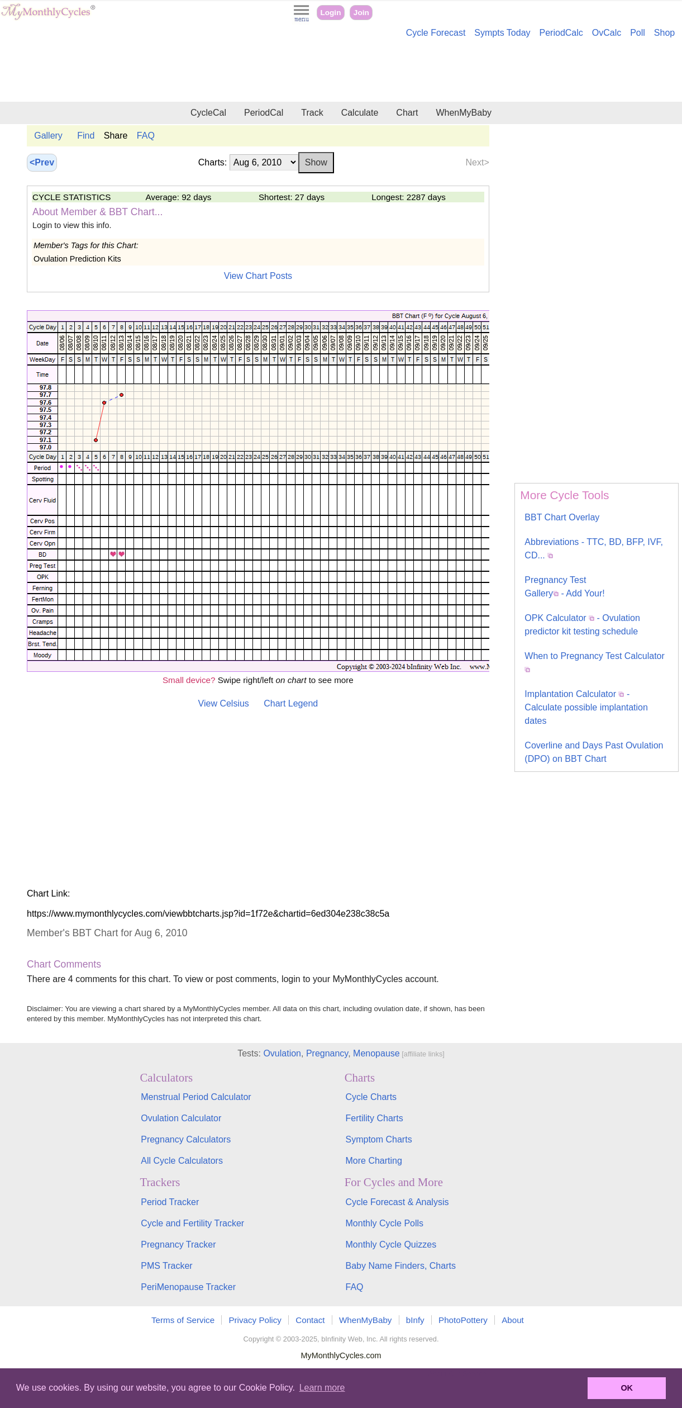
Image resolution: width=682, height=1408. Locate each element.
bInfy (415, 1320)
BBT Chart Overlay (561, 517)
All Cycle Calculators (182, 1160)
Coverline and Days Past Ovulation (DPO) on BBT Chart (593, 752)
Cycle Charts (371, 1097)
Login (330, 12)
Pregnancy (327, 1053)
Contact (310, 1320)
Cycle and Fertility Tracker (192, 1223)
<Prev (42, 162)
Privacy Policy (255, 1320)
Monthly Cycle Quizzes (391, 1244)
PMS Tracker (166, 1265)
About (513, 1320)
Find (85, 135)
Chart (407, 112)
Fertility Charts (374, 1118)
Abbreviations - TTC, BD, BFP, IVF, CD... (593, 548)
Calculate (360, 112)
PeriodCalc (561, 32)
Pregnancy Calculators (186, 1139)
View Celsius (223, 703)
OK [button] (627, 1387)
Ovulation (282, 1053)
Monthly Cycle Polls (385, 1223)
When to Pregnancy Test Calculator (594, 661)
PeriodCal (263, 112)
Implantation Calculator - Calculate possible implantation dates (586, 707)
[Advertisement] (341, 71)
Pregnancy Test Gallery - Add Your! (564, 586)
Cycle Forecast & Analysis (397, 1202)
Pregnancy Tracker (178, 1244)
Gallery (48, 135)
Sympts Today (502, 32)
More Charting (374, 1160)
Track (312, 112)
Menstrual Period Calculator (196, 1097)
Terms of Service (182, 1320)
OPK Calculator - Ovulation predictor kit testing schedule (582, 624)
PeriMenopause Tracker (188, 1287)
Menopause (376, 1053)
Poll (637, 32)
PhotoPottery (463, 1320)
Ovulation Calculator (181, 1118)
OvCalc (606, 32)
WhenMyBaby (464, 112)
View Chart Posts (258, 276)
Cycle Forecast (436, 32)
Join (361, 12)
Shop (664, 32)
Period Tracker (170, 1202)
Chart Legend (291, 703)
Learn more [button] (322, 1387)
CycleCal (208, 112)
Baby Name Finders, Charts (401, 1265)
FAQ (146, 135)
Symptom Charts (379, 1139)
